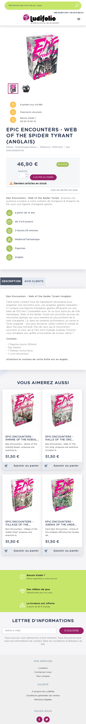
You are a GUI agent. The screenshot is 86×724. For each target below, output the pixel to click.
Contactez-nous (43, 672)
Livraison (43, 668)
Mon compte (43, 676)
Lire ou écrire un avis (64, 190)
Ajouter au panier (43, 177)
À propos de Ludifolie (43, 691)
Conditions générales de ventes (43, 696)
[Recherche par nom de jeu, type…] (43, 6)
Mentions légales (43, 700)
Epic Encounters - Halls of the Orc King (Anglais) (59, 438)
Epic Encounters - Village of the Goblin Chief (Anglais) (19, 523)
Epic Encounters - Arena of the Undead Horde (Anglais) (62, 523)
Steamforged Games (26, 147)
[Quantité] (23, 175)
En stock (63, 164)
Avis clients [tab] (33, 281)
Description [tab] (11, 281)
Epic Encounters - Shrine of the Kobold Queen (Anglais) (22, 438)
